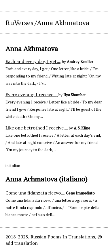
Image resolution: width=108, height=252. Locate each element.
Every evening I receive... (31, 94)
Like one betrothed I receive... (36, 128)
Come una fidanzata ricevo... (34, 193)
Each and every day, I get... (32, 61)
